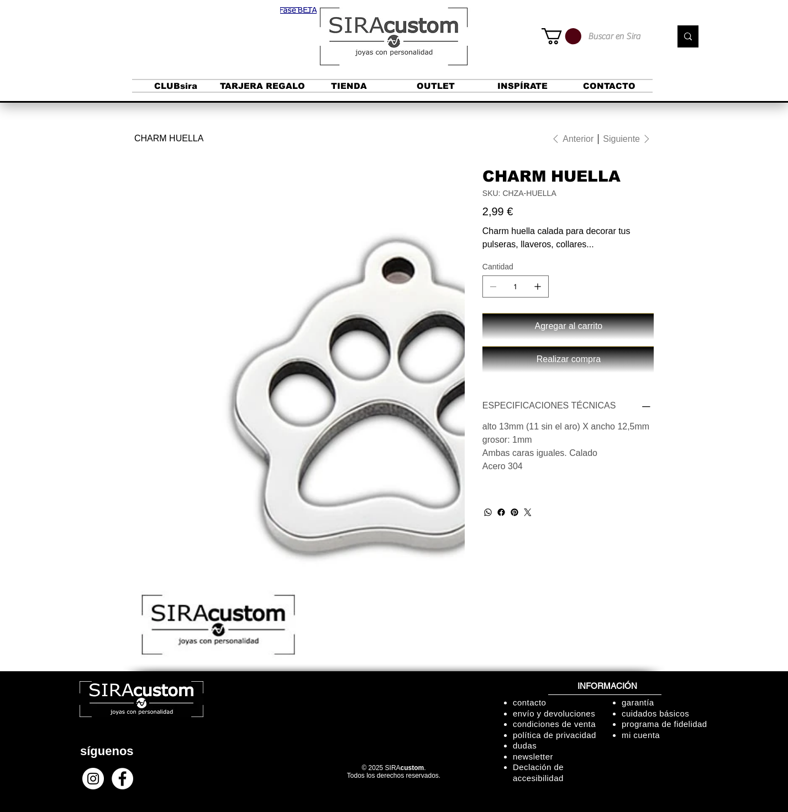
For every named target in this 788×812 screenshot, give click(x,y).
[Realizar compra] (568, 359)
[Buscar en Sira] (621, 36)
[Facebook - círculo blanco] (122, 778)
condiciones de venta (554, 724)
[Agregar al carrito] (568, 326)
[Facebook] (501, 512)
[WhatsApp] (487, 512)
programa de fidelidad (664, 724)
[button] (298, 10)
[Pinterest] (514, 512)
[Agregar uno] (538, 286)
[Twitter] (527, 512)
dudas (525, 745)
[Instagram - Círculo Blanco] (93, 778)
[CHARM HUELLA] (168, 138)
